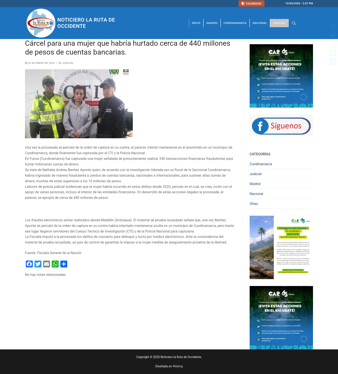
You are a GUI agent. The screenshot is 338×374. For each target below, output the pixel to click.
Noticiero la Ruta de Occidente (86, 23)
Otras (254, 204)
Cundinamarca (261, 164)
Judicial (66, 62)
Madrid (255, 184)
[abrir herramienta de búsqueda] (294, 23)
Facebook (251, 3)
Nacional (256, 194)
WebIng (178, 366)
